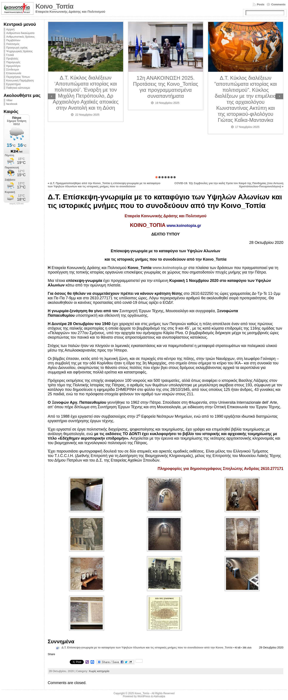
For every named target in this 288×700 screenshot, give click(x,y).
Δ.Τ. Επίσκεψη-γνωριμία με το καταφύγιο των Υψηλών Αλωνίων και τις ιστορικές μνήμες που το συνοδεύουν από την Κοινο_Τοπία (147, 647)
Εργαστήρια (13, 84)
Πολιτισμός (13, 44)
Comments (278, 4)
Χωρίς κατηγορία (99, 671)
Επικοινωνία (13, 73)
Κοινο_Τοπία (54, 6)
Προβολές (12, 58)
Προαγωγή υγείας (17, 47)
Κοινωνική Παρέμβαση (20, 80)
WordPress (143, 696)
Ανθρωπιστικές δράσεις (20, 36)
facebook (11, 103)
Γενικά (10, 55)
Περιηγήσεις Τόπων (18, 76)
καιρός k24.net (16, 204)
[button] (156, 177)
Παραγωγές (13, 62)
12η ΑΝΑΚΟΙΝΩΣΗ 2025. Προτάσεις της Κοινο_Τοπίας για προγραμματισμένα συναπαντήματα (165, 87)
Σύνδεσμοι (12, 69)
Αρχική (10, 29)
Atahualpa (159, 696)
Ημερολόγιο (13, 65)
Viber (9, 100)
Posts (260, 4)
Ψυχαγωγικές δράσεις (19, 51)
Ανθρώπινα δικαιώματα (20, 33)
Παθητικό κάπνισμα (18, 87)
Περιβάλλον (13, 40)
